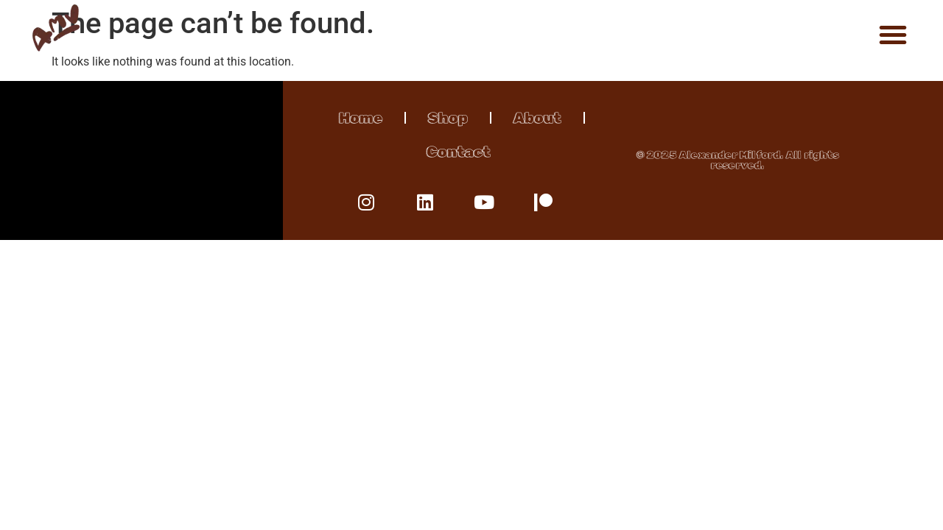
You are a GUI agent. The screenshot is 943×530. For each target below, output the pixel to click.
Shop (448, 118)
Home (360, 118)
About (537, 118)
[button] (893, 35)
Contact (459, 151)
